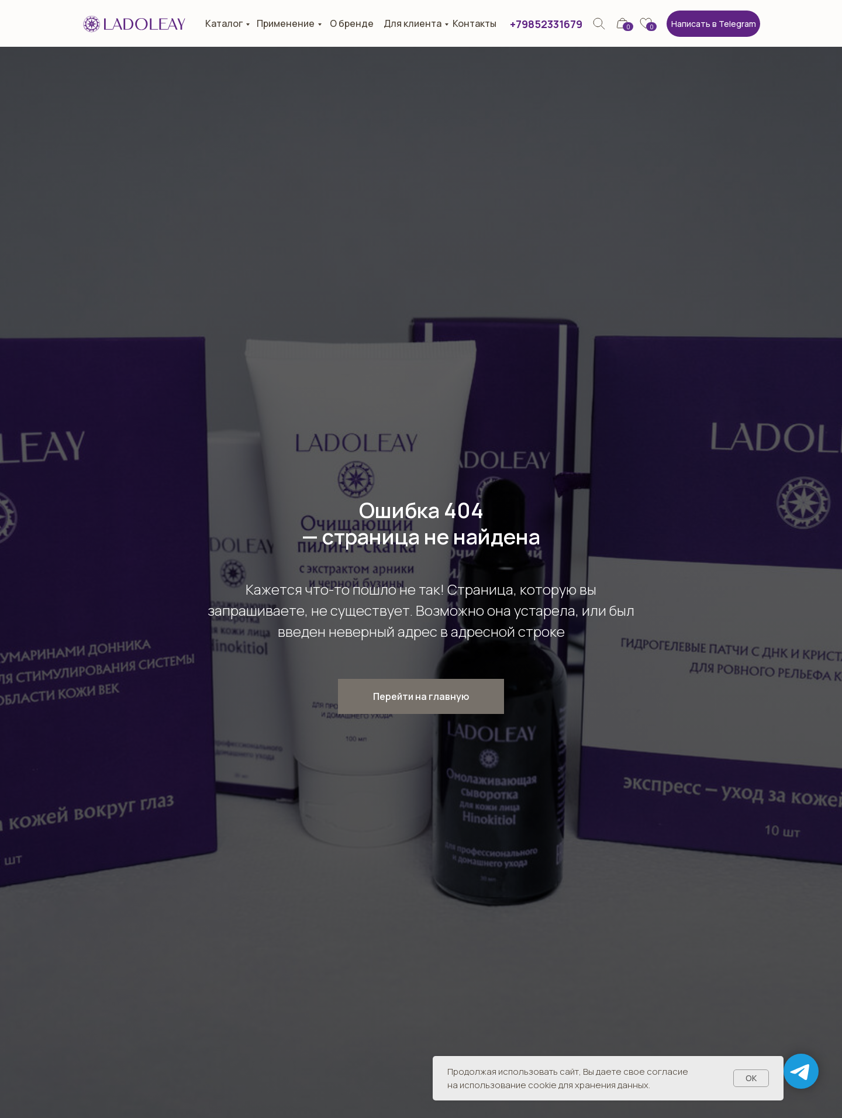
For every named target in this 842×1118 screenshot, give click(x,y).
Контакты (474, 23)
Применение (286, 23)
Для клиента (412, 23)
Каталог (224, 23)
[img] (599, 23)
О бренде (352, 23)
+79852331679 (546, 24)
